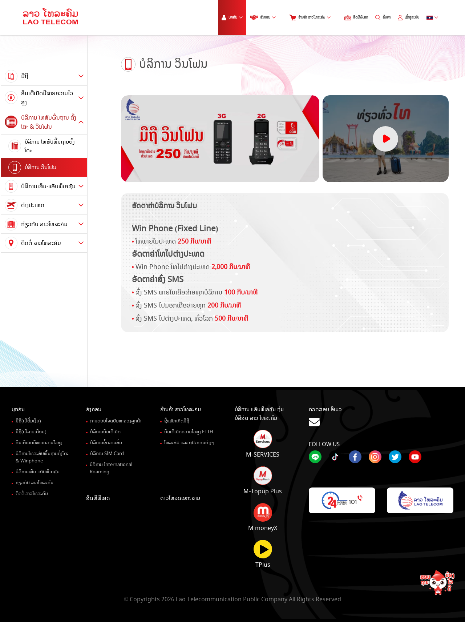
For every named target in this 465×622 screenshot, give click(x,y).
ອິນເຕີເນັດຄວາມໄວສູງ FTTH (188, 432)
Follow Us (324, 444)
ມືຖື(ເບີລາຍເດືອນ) (31, 432)
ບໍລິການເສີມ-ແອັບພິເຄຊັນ (38, 471)
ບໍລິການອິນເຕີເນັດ (105, 432)
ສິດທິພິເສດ (356, 17)
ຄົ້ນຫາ (383, 17)
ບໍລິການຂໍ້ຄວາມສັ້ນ (106, 442)
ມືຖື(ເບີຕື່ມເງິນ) (28, 421)
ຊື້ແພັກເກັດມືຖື (176, 421)
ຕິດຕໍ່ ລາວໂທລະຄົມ (32, 493)
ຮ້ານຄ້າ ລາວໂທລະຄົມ (310, 18)
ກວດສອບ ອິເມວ (381, 417)
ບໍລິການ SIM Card (107, 453)
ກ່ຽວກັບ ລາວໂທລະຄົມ (34, 482)
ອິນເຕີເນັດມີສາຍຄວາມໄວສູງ (39, 442)
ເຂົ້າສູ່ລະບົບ (408, 17)
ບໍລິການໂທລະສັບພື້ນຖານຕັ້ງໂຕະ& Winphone (42, 457)
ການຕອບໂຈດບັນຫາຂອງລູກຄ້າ (115, 421)
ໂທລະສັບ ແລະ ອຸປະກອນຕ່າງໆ (189, 442)
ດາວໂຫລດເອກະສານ (180, 498)
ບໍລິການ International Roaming (111, 468)
